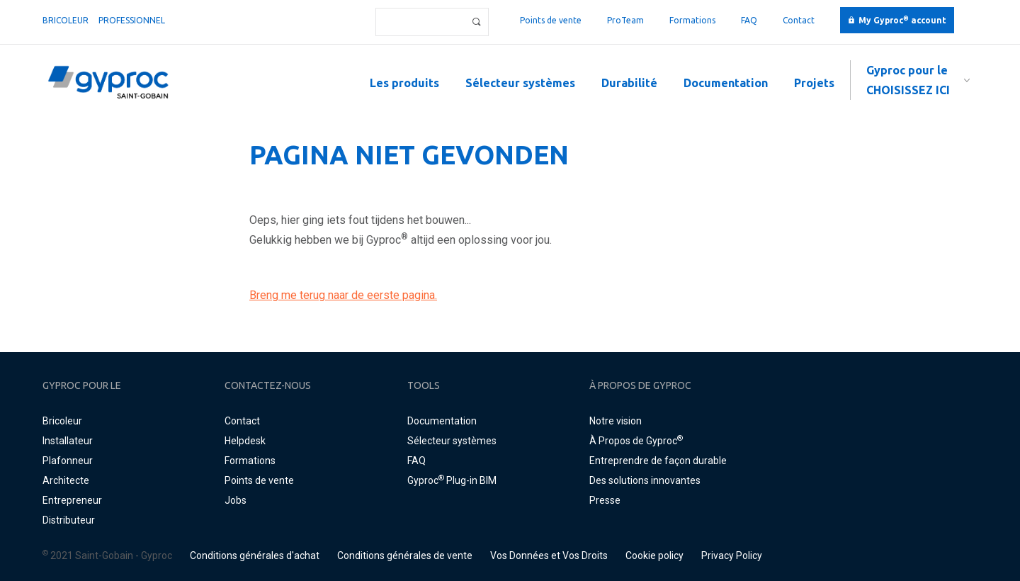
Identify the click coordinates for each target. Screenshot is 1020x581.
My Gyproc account (902, 20)
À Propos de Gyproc (636, 440)
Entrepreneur (72, 500)
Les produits (404, 83)
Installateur (67, 440)
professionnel (131, 20)
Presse (604, 500)
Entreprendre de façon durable (658, 460)
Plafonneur (67, 460)
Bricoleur (65, 20)
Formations (692, 20)
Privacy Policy (731, 555)
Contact (799, 20)
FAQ (749, 20)
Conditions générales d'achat (254, 555)
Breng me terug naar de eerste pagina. (343, 295)
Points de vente (551, 20)
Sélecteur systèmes (520, 83)
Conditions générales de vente (404, 555)
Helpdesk (245, 440)
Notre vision (615, 421)
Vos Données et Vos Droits (549, 555)
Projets (814, 83)
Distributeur (68, 520)
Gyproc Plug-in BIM (452, 480)
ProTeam (625, 20)
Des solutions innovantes (645, 480)
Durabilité (629, 83)
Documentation (726, 83)
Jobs (235, 500)
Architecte (65, 480)
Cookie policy (654, 555)
